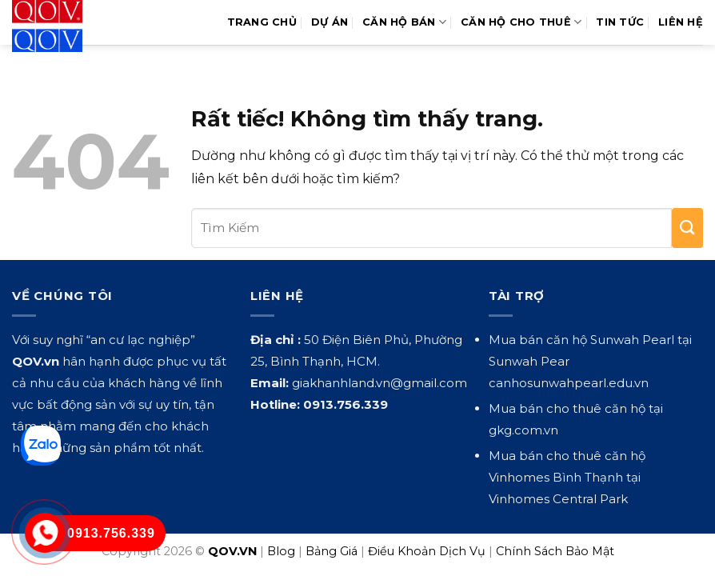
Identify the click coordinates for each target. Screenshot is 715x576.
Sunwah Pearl (632, 339)
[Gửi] (687, 228)
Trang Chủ (262, 22)
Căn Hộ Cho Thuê (521, 22)
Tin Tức (620, 22)
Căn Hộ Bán (404, 22)
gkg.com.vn (523, 430)
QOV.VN (232, 551)
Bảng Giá (332, 551)
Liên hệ (680, 22)
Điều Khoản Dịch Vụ (426, 551)
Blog (281, 551)
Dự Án (329, 22)
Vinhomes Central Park (558, 498)
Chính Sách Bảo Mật (555, 551)
